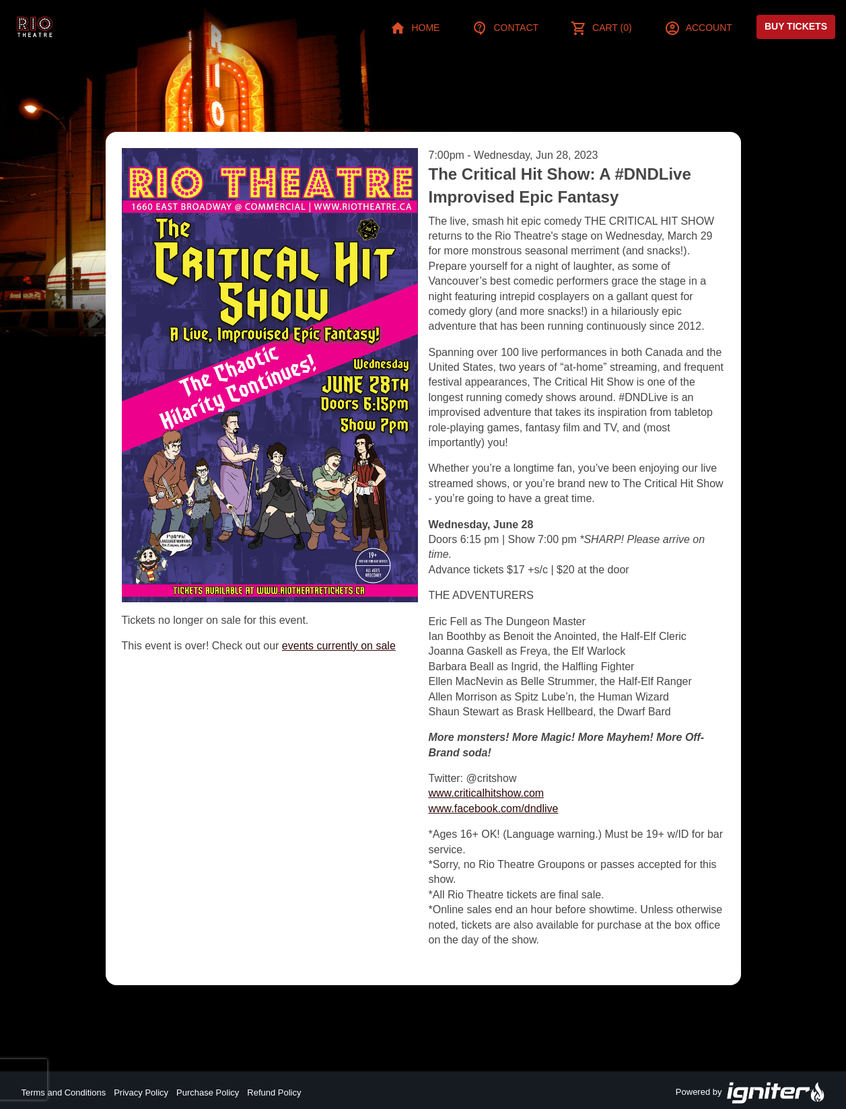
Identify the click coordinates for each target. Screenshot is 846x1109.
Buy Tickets (796, 26)
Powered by (750, 1093)
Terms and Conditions (63, 1092)
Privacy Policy (141, 1092)
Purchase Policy (207, 1092)
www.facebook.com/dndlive (494, 808)
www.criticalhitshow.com (486, 793)
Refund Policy (274, 1092)
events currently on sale (339, 645)
